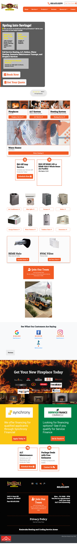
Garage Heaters (14, 229)
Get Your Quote (70, 3)
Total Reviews (38, 93)
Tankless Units (46, 229)
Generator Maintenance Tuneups (24, 54)
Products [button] (44, 9)
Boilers (27, 52)
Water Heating (38, 153)
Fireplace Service (18, 117)
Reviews (53, 9)
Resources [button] (63, 9)
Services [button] (34, 9)
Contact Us (49, 468)
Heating (16, 52)
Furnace (46, 209)
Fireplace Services (10, 56)
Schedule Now (25, 176)
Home (26, 9)
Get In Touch (58, 439)
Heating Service (59, 117)
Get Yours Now (54, 259)
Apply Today (19, 439)
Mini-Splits (30, 209)
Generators (63, 229)
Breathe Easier (23, 259)
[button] (8, 354)
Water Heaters (30, 229)
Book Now (11, 74)
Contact (73, 9)
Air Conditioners (14, 209)
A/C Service (38, 117)
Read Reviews (17, 338)
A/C (21, 52)
